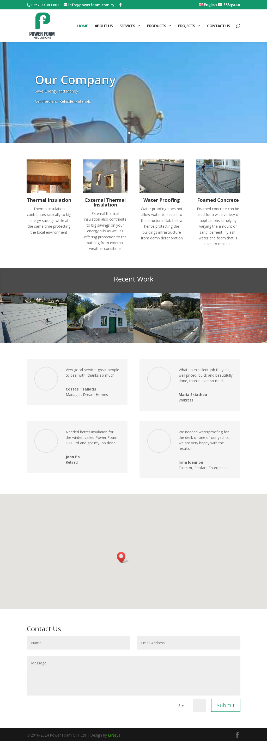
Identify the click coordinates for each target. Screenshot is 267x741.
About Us (104, 26)
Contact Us (218, 26)
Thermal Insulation (49, 200)
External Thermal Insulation (105, 202)
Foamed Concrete (218, 200)
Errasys (114, 735)
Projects (186, 26)
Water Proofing (161, 200)
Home (82, 26)
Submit (226, 705)
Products (156, 26)
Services (127, 26)
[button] (123, 557)
